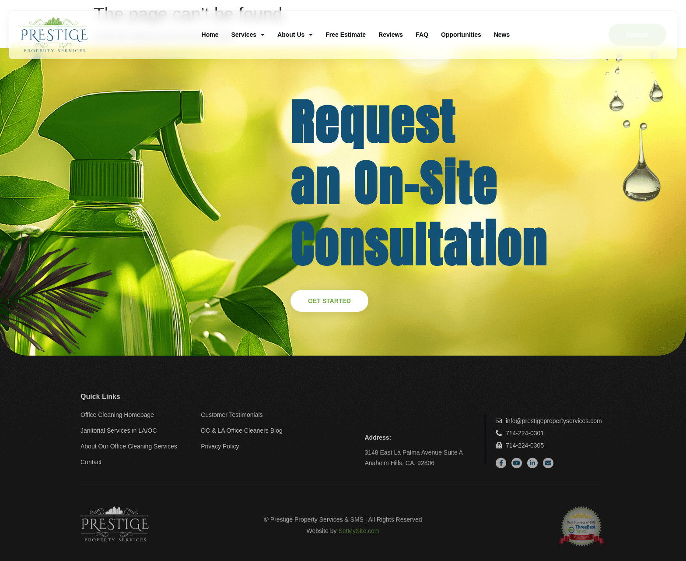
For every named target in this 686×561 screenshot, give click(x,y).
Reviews (390, 34)
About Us (295, 34)
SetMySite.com (358, 535)
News (502, 34)
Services (248, 34)
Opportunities (461, 34)
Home (210, 34)
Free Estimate (346, 34)
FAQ (422, 34)
